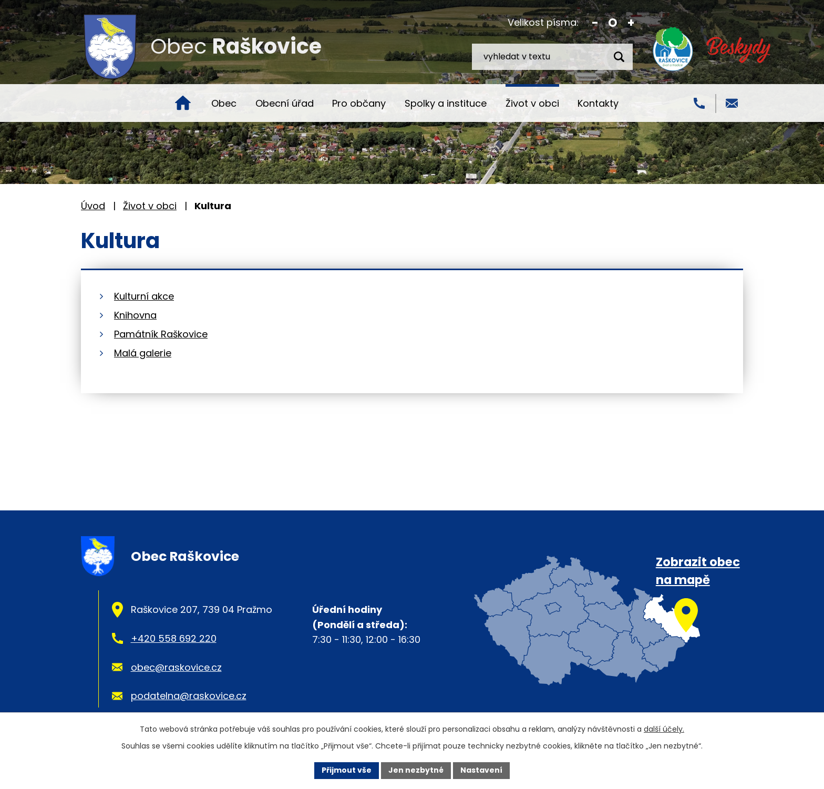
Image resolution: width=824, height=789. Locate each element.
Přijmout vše (347, 770)
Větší (631, 23)
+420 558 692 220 (174, 638)
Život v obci (532, 103)
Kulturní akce (144, 296)
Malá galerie (142, 353)
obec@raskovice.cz (176, 667)
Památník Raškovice (161, 334)
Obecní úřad (284, 103)
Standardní (613, 23)
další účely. (664, 729)
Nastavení (481, 770)
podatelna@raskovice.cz (188, 695)
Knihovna (135, 315)
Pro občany (359, 103)
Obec (223, 103)
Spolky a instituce (446, 103)
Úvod (182, 103)
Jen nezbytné (416, 770)
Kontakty (598, 103)
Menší (595, 23)
